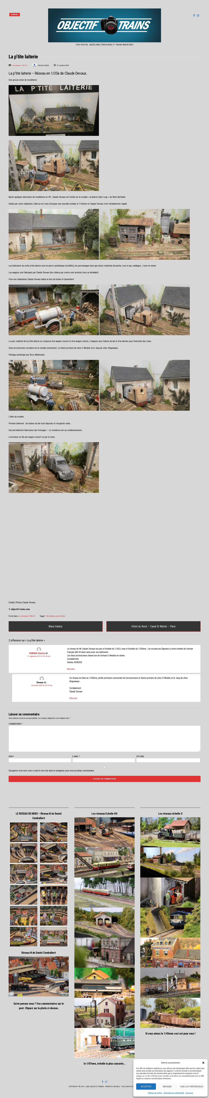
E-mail (76, 756)
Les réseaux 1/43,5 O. (20, 65)
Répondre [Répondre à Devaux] (73, 698)
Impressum (189, 1093)
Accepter (146, 1086)
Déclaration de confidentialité (174, 1093)
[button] (203, 1062)
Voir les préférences (191, 1086)
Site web (140, 756)
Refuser (167, 1086)
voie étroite (60, 616)
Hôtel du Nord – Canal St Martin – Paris (153, 626)
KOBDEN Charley (37, 653)
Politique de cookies (155, 1093)
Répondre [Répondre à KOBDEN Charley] (71, 669)
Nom (11, 756)
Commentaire (16, 724)
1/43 (47, 616)
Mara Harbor (56, 626)
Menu (14, 15)
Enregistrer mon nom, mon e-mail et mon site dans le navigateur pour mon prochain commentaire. (51, 770)
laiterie (52, 616)
